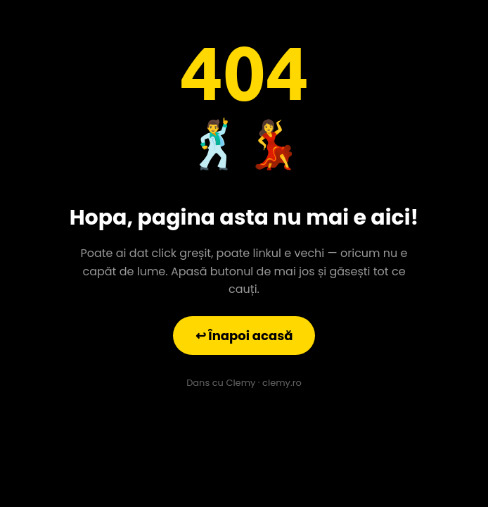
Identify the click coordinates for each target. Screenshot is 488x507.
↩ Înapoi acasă (244, 335)
